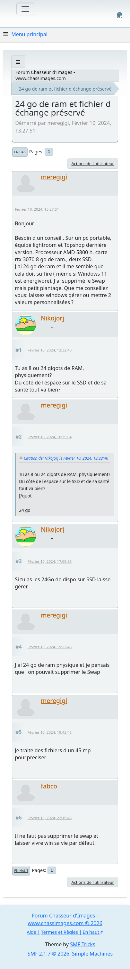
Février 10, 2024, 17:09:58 (50, 561)
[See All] (18, 62)
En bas (19, 152)
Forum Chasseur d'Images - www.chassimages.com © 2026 (65, 919)
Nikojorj (52, 318)
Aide (31, 932)
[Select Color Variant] (119, 15)
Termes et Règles (59, 932)
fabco (49, 786)
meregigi (54, 177)
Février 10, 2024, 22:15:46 (50, 817)
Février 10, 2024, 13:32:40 (50, 350)
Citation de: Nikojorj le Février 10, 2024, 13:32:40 (66, 458)
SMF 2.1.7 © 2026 (48, 953)
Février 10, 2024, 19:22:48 (50, 646)
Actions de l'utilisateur (93, 163)
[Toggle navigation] (25, 9)
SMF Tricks (82, 944)
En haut (21, 870)
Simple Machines (92, 953)
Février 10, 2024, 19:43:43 (50, 732)
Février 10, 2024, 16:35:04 (50, 436)
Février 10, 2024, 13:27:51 (37, 209)
